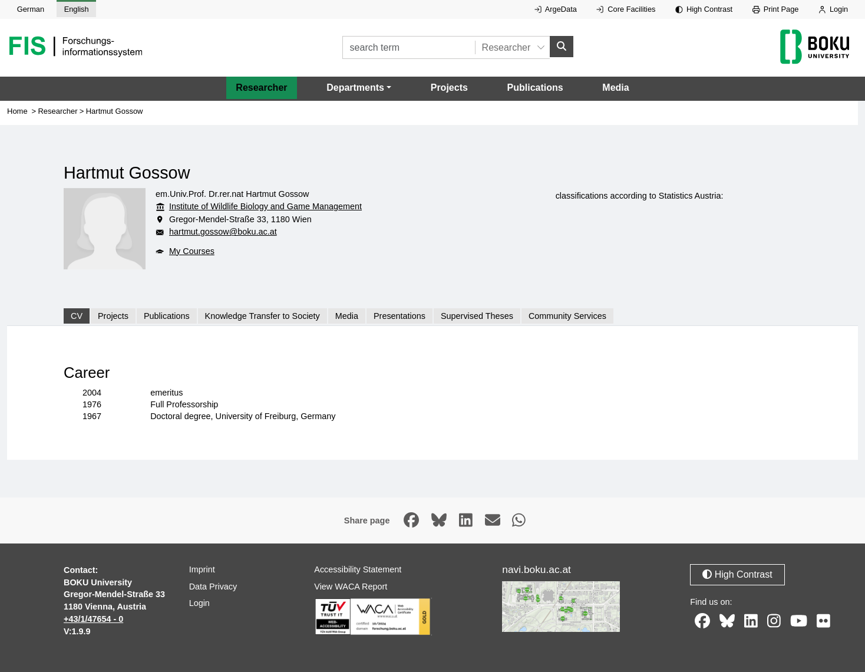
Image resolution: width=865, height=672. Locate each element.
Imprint (202, 569)
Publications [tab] (167, 316)
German (30, 9)
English (76, 9)
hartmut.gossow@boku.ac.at (223, 231)
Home (17, 111)
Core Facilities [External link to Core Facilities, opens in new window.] (625, 9)
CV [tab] (76, 316)
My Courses (191, 251)
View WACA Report (350, 586)
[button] (359, 88)
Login (833, 9)
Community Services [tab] (567, 316)
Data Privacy (213, 586)
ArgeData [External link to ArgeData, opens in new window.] (555, 9)
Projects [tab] (113, 316)
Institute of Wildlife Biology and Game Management (265, 206)
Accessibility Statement (357, 569)
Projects (449, 88)
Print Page (775, 9)
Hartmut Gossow (114, 111)
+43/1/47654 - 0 (93, 619)
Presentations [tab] (399, 316)
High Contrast (703, 9)
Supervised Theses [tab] (477, 316)
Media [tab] (346, 316)
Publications (535, 88)
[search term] (408, 47)
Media (615, 88)
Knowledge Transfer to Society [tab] (262, 316)
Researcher (261, 88)
